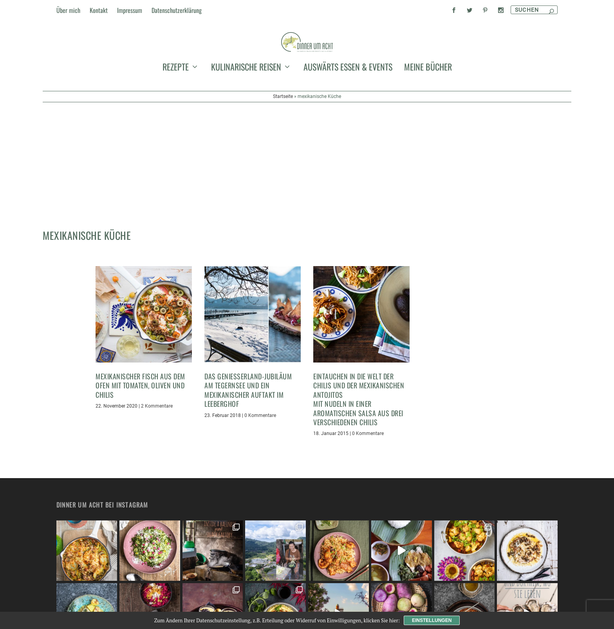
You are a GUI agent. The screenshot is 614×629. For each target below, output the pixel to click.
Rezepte (176, 115)
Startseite (283, 143)
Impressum (129, 10)
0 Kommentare (260, 349)
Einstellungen (431, 620)
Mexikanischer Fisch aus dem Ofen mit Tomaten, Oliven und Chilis (140, 319)
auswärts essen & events (347, 115)
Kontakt (99, 10)
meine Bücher (428, 115)
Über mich (68, 10)
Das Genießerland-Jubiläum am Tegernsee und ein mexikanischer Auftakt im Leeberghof (248, 324)
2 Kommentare (157, 340)
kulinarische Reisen (246, 115)
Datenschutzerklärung (177, 10)
